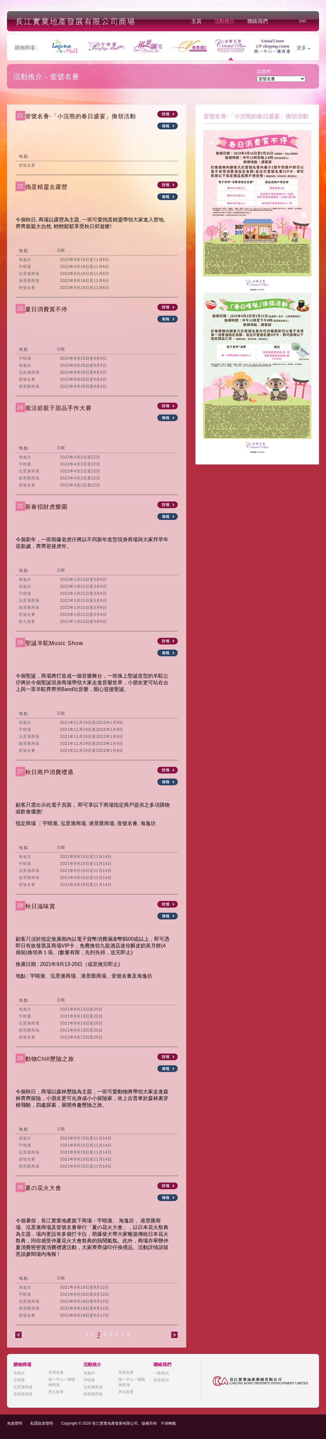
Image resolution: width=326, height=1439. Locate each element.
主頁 (196, 21)
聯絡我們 (257, 21)
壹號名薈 (56, 1372)
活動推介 (224, 21)
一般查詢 (161, 1373)
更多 (303, 47)
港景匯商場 (22, 1394)
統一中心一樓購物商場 (61, 1382)
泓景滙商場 (22, 1387)
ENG (302, 21)
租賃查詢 (161, 1380)
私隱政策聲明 (41, 1423)
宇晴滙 (19, 1380)
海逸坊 (19, 1373)
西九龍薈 (56, 1392)
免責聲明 (14, 1423)
